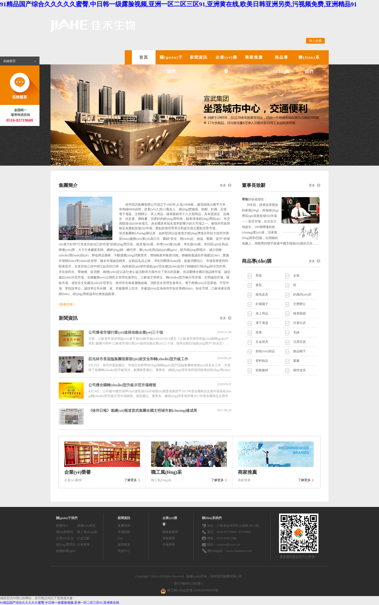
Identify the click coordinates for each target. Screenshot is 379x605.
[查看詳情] (66, 304)
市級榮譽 (168, 544)
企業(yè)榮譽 (226, 64)
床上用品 (262, 313)
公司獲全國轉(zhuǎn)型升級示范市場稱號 (159, 384)
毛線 (296, 332)
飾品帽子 (299, 351)
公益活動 (83, 538)
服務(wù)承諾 (86, 525)
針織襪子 (262, 304)
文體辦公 (299, 304)
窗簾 (296, 361)
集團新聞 (124, 525)
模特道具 (299, 370)
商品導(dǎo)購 (281, 64)
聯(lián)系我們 (309, 64)
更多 (223, 185)
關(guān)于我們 (171, 64)
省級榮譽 (168, 538)
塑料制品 (262, 361)
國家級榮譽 (170, 532)
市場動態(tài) (124, 535)
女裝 (296, 275)
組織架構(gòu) (66, 551)
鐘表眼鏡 (299, 313)
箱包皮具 (262, 294)
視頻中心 (124, 551)
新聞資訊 (199, 57)
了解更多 (130, 480)
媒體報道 (124, 544)
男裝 (259, 275)
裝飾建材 (262, 370)
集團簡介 (62, 525)
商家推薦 (254, 57)
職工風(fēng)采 (87, 532)
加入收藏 (315, 41)
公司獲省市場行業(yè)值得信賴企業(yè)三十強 (159, 332)
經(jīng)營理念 (66, 544)
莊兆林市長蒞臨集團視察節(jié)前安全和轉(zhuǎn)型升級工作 (159, 358)
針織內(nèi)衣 (302, 294)
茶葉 (259, 332)
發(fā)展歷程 (64, 532)
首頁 (143, 57)
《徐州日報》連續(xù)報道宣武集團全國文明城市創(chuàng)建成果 (159, 410)
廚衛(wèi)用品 (265, 351)
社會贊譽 (83, 544)
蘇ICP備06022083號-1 (189, 583)
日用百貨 (299, 342)
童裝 (259, 285)
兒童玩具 (299, 323)
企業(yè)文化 (65, 538)
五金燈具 (262, 342)
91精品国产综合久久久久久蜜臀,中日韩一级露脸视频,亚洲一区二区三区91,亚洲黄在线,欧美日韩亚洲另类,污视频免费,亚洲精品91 (178, 4)
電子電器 (262, 323)
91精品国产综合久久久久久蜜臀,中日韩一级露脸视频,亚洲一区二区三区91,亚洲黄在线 (59, 602)
